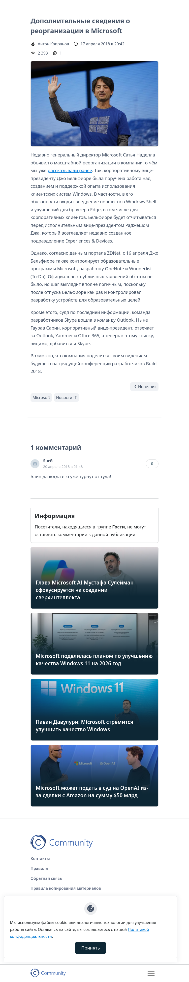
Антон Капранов (53, 44)
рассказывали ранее (70, 170)
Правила (39, 868)
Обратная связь (46, 878)
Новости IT (66, 397)
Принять (90, 948)
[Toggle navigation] (151, 973)
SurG (48, 460)
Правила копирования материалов (66, 888)
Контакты (40, 858)
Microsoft (41, 397)
